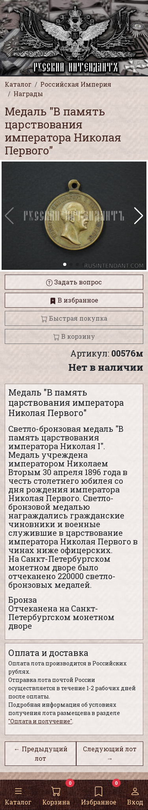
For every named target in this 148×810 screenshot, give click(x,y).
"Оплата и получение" (40, 721)
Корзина (56, 794)
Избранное (98, 794)
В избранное (74, 300)
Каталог (18, 794)
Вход (135, 794)
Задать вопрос (74, 282)
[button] (138, 216)
